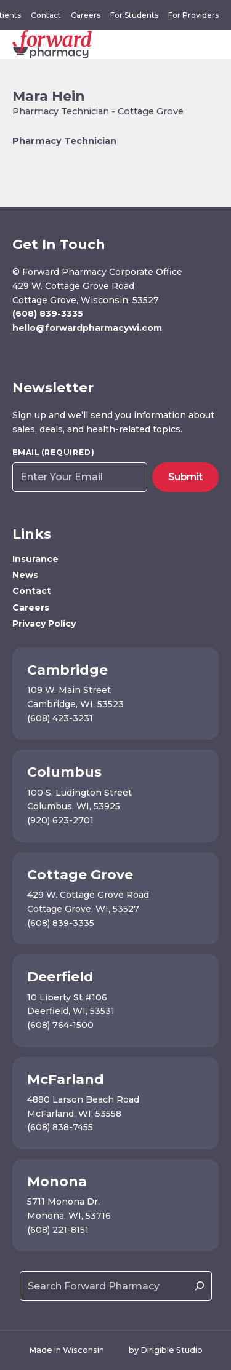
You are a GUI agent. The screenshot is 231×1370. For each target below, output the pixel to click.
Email (53, 452)
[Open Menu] (216, 44)
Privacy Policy (44, 623)
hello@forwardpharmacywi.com (87, 327)
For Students (134, 15)
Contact (46, 15)
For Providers (193, 15)
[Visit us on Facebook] (18, 353)
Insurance (35, 558)
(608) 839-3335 (47, 313)
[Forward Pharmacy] (52, 44)
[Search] (199, 1285)
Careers (85, 15)
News (25, 574)
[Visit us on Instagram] (36, 353)
